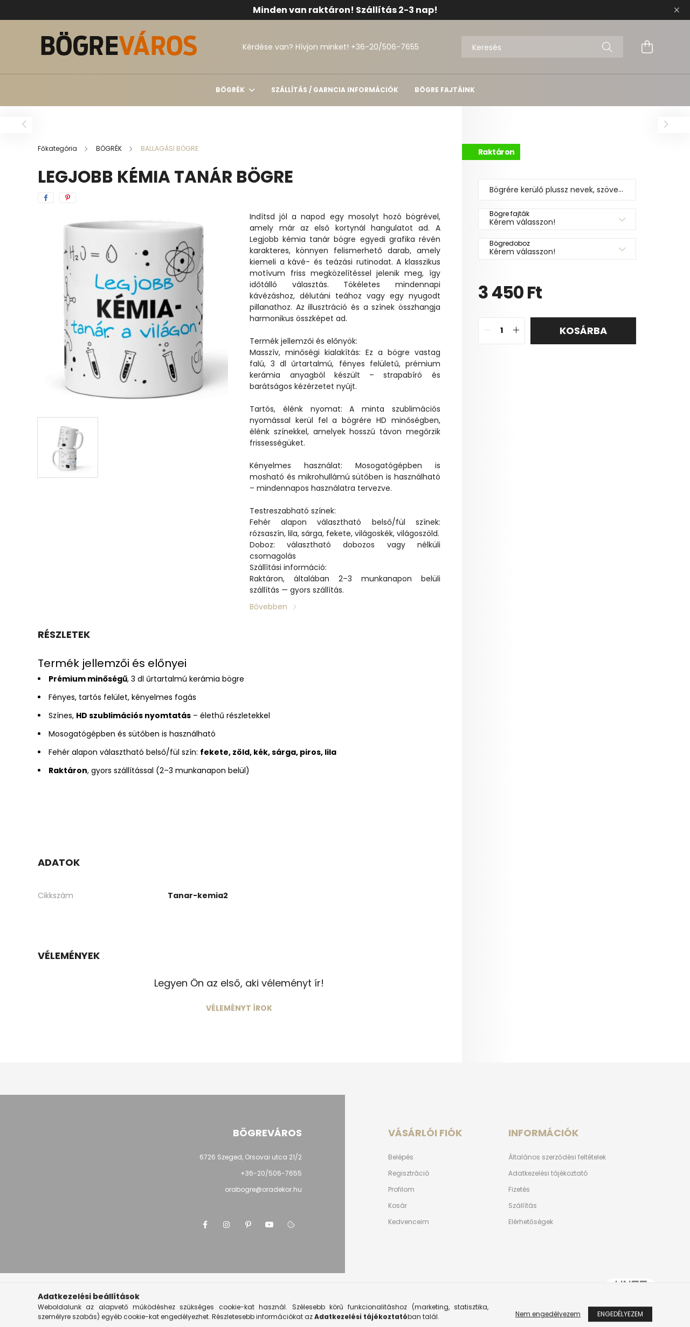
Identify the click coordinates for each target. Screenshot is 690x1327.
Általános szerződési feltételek (557, 1157)
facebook (205, 1224)
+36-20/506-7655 (385, 46)
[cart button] (647, 47)
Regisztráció (408, 1173)
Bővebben (268, 606)
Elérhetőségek (530, 1222)
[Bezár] (676, 10)
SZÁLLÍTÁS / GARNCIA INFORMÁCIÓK (334, 89)
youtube (269, 1224)
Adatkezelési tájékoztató (548, 1173)
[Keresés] (542, 47)
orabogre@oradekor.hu (263, 1189)
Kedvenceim (408, 1222)
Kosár (397, 1206)
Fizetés (519, 1189)
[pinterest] (67, 197)
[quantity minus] (487, 331)
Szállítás (522, 1206)
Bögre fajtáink (445, 89)
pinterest (248, 1224)
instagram (226, 1224)
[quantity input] (501, 331)
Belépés (400, 1157)
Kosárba (583, 330)
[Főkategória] (58, 148)
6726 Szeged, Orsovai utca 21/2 (250, 1157)
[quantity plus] (516, 331)
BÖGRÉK (231, 89)
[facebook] (46, 197)
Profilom (401, 1189)
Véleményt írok (239, 1008)
